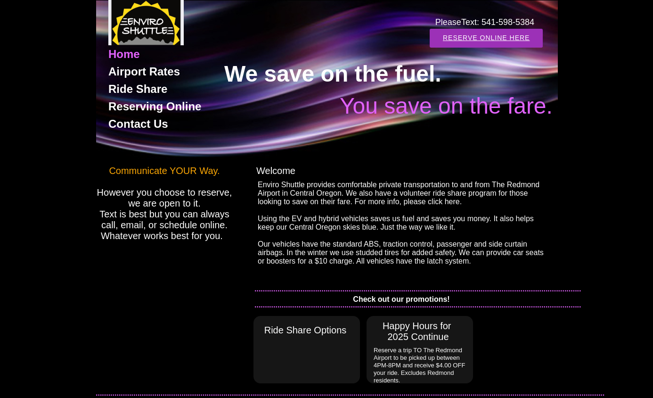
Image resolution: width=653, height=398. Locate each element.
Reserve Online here (486, 37)
